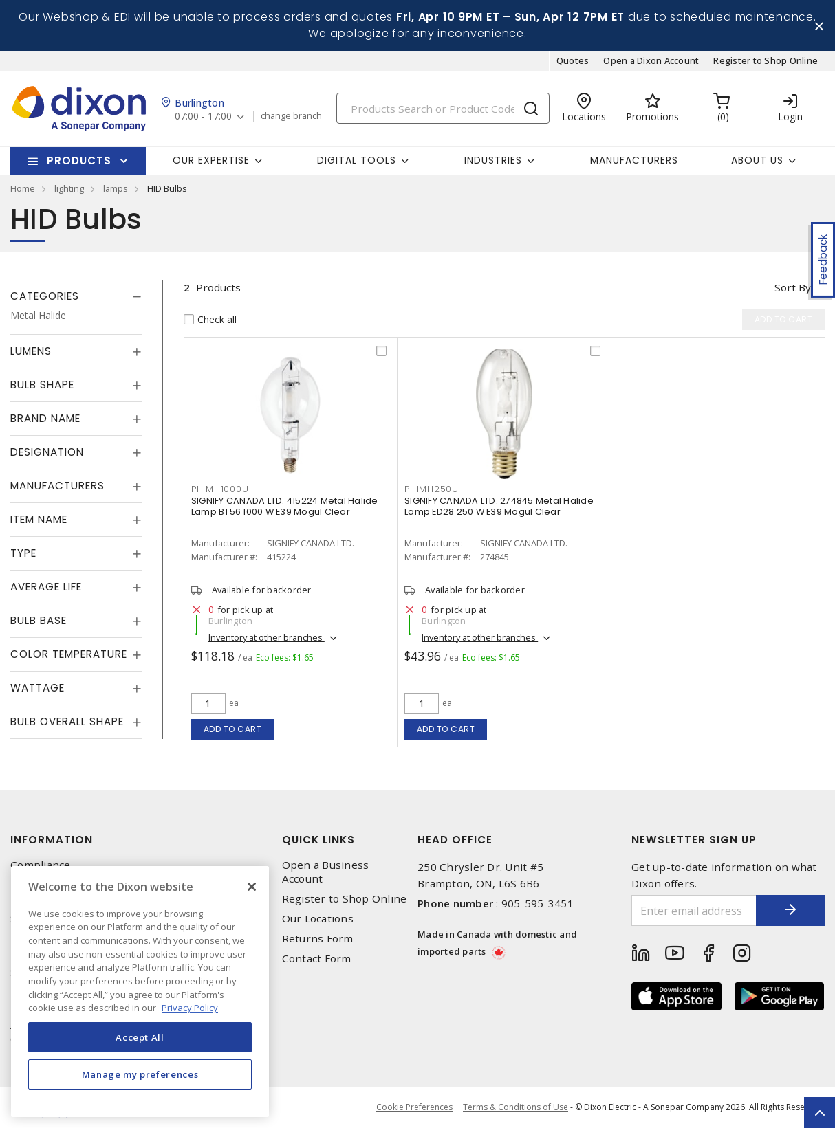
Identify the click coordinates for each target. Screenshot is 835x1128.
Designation (47, 452)
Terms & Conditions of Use (515, 1107)
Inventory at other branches (266, 637)
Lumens (31, 351)
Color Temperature (68, 654)
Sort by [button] (792, 287)
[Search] (443, 108)
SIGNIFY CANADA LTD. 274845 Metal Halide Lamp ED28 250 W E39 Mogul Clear (499, 506)
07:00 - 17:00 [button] (203, 116)
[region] (140, 991)
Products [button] (79, 160)
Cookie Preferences (414, 1107)
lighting (69, 188)
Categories (44, 296)
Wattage (37, 688)
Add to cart (233, 729)
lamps (115, 188)
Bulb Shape (42, 384)
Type (23, 553)
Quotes (572, 60)
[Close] (252, 887)
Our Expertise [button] (211, 160)
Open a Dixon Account (651, 60)
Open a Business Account (325, 872)
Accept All (140, 1037)
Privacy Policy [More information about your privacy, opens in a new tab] (190, 1008)
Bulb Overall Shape (67, 721)
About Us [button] (757, 160)
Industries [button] (493, 160)
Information (51, 839)
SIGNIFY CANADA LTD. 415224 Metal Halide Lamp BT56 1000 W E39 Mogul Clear (284, 506)
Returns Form (318, 938)
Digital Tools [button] (356, 160)
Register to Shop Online (765, 60)
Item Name (38, 519)
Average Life (46, 586)
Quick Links (318, 839)
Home (22, 188)
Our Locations (318, 918)
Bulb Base (38, 620)
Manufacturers (634, 160)
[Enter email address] (694, 910)
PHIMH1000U (220, 489)
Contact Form (316, 958)
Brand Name (45, 418)
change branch (291, 116)
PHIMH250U (431, 489)
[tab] (76, 296)
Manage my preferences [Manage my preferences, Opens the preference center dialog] (140, 1074)
